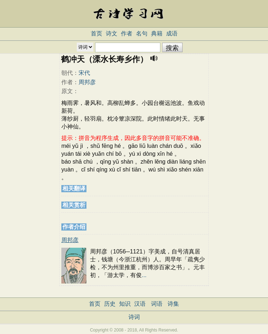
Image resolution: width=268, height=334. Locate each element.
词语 (157, 304)
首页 (96, 33)
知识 (125, 304)
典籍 (157, 33)
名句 (141, 33)
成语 (172, 33)
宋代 (84, 73)
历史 (110, 304)
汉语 (140, 304)
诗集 (173, 304)
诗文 (111, 33)
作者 (126, 33)
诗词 (134, 317)
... (144, 275)
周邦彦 (87, 82)
